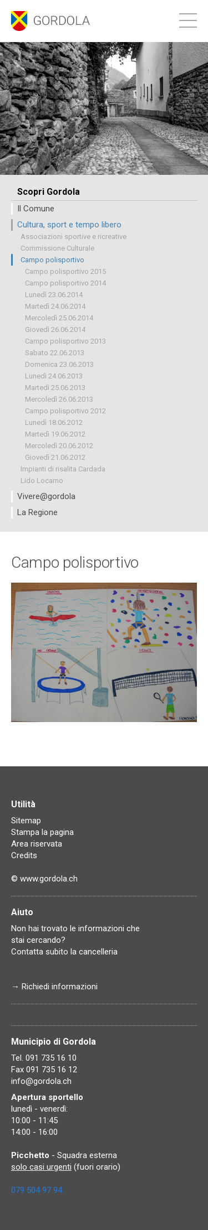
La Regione (37, 512)
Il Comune (35, 209)
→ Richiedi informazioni (54, 987)
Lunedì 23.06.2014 (54, 294)
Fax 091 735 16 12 (44, 1070)
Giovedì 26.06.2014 (55, 329)
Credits (24, 855)
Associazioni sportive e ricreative (73, 236)
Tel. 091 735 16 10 (44, 1058)
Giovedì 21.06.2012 (55, 457)
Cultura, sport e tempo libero (69, 225)
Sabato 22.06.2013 (54, 353)
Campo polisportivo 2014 (65, 283)
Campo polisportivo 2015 (65, 271)
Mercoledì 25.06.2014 (59, 318)
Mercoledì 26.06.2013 (59, 399)
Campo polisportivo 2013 (65, 341)
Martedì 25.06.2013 (55, 387)
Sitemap (26, 821)
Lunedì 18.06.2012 (54, 422)
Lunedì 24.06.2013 (54, 376)
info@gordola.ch (41, 1081)
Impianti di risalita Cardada (63, 469)
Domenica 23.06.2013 (59, 364)
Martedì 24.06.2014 (55, 306)
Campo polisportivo (52, 260)
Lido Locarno (42, 480)
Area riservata (36, 844)
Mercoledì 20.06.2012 (59, 446)
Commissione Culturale (57, 248)
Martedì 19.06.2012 (55, 434)
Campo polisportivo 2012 (65, 411)
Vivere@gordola (46, 496)
